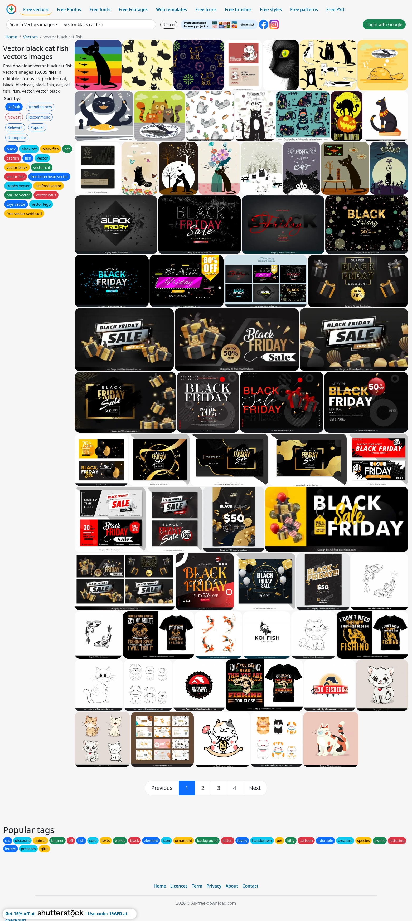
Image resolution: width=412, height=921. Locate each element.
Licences (179, 886)
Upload (169, 24)
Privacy (214, 886)
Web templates (171, 9)
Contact (250, 886)
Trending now (40, 106)
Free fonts (100, 9)
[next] (255, 788)
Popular (37, 127)
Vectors (30, 37)
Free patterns (304, 9)
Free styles (271, 9)
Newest (14, 117)
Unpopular (17, 137)
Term (197, 886)
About (232, 886)
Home (11, 37)
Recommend (39, 117)
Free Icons (205, 9)
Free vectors (35, 9)
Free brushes (238, 9)
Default (14, 106)
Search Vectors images (32, 24)
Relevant (15, 127)
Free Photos (69, 9)
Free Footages (133, 9)
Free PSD (335, 9)
